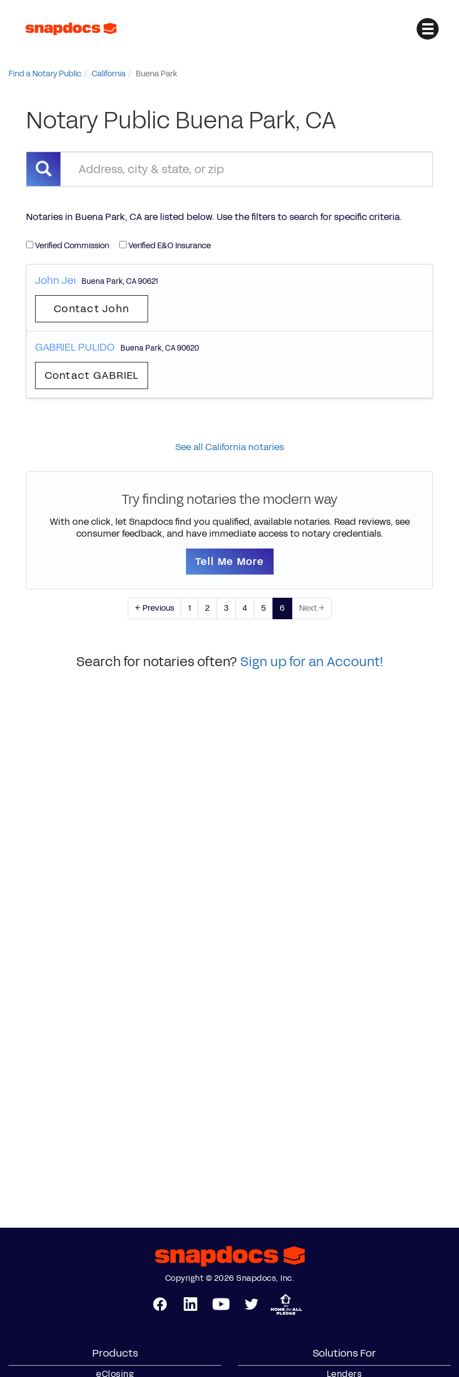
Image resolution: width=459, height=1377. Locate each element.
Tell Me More (230, 561)
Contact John (91, 308)
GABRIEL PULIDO (75, 347)
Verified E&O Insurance (165, 245)
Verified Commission (67, 245)
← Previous (154, 608)
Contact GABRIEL (92, 375)
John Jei (55, 280)
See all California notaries (229, 447)
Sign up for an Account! (311, 662)
